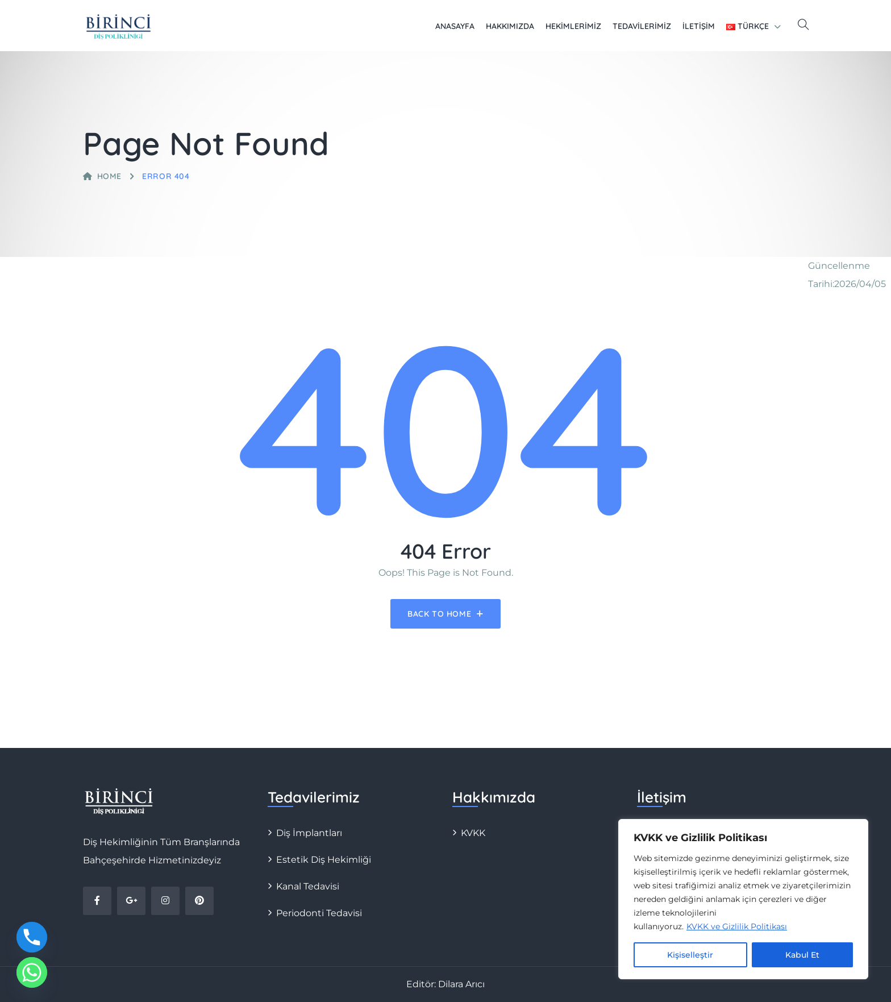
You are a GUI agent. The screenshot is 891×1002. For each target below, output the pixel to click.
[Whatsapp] (31, 972)
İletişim (698, 26)
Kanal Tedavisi (307, 886)
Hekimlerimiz (573, 26)
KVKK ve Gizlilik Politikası (736, 926)
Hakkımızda (510, 26)
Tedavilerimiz (642, 26)
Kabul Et (802, 955)
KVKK (473, 833)
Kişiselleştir (690, 955)
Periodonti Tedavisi (319, 913)
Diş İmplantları (309, 833)
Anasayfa (454, 26)
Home (102, 176)
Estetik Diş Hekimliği (323, 859)
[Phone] (31, 937)
